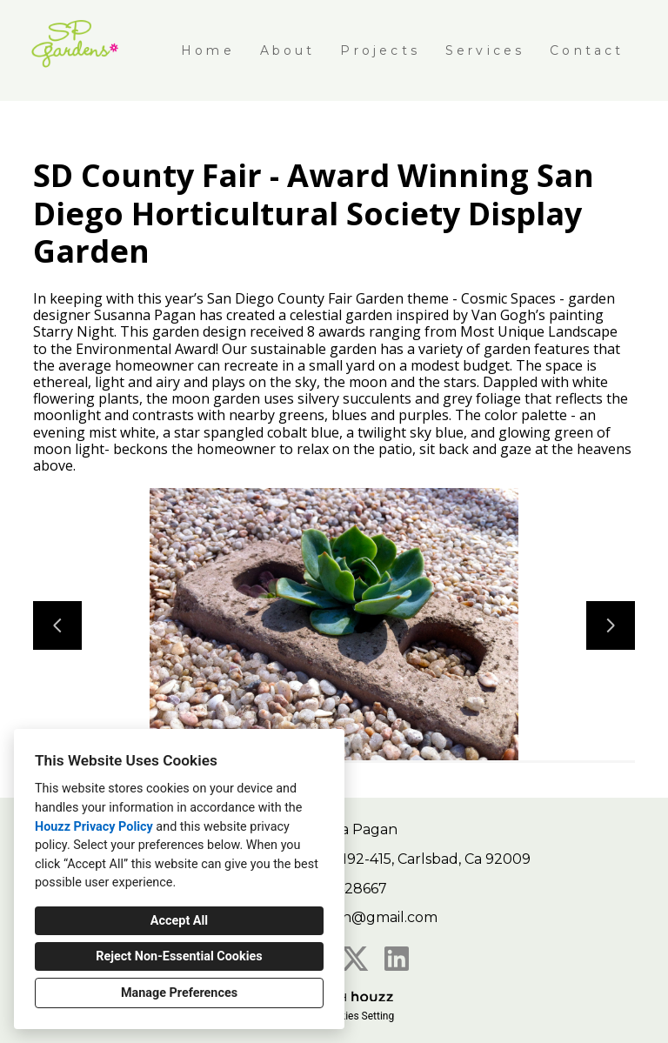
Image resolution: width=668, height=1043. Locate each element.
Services (485, 50)
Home (208, 50)
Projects (380, 50)
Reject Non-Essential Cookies (179, 956)
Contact (587, 50)
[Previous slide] (57, 625)
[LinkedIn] (396, 958)
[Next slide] (610, 625)
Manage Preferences (179, 993)
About (288, 50)
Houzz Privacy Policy (94, 826)
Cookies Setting (358, 1016)
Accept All (179, 920)
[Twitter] (355, 958)
